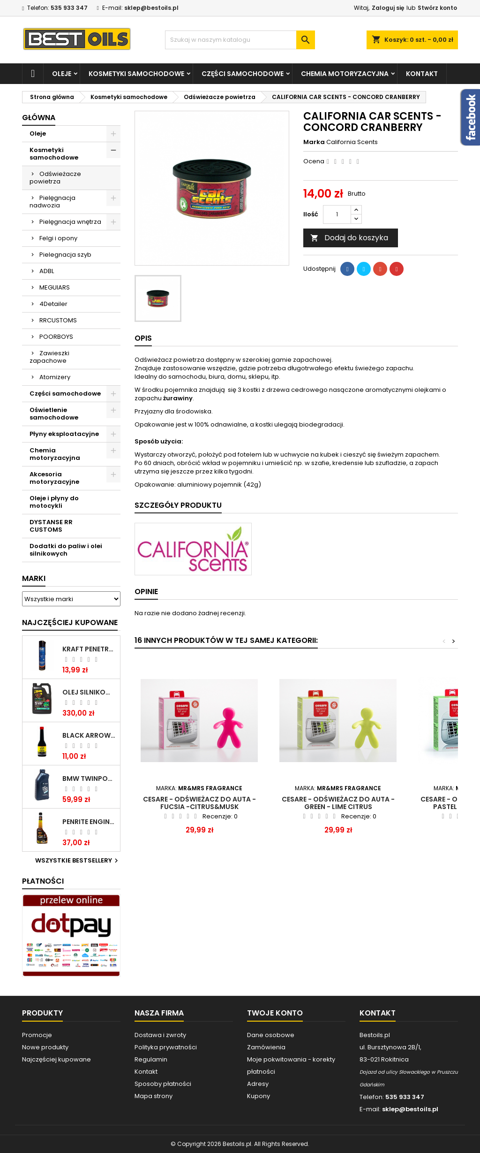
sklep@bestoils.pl (151, 8)
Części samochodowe (243, 73)
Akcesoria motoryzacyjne (54, 478)
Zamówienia (266, 1047)
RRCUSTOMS (58, 320)
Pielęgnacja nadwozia (52, 201)
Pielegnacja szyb (65, 254)
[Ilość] (337, 214)
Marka (314, 142)
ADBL (46, 271)
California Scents (352, 141)
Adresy (258, 1083)
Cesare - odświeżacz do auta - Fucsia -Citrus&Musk (199, 802)
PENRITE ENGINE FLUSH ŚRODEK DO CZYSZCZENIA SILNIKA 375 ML (89, 821)
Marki (33, 578)
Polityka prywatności (166, 1047)
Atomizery (54, 377)
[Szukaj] (240, 40)
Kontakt (422, 73)
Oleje (61, 73)
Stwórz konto (437, 8)
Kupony (258, 1096)
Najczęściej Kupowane (70, 622)
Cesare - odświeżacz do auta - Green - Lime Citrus (338, 802)
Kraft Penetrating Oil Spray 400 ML (89, 649)
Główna (38, 117)
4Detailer (53, 303)
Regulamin (151, 1059)
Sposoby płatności (163, 1083)
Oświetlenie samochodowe (54, 413)
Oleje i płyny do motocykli (54, 502)
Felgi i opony (58, 238)
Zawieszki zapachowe (49, 357)
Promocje (37, 1035)
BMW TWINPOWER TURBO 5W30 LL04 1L (89, 778)
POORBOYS (56, 336)
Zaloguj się (388, 8)
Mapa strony (153, 1096)
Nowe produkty (45, 1047)
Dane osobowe (270, 1035)
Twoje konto (275, 1013)
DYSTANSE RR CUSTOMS (51, 526)
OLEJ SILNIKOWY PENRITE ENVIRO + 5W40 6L (89, 692)
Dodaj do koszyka (349, 237)
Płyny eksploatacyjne (64, 433)
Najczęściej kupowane (56, 1059)
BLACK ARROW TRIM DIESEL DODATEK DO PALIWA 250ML (89, 735)
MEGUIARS (54, 287)
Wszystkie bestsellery (77, 860)
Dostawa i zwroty (160, 1035)
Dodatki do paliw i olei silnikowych (66, 550)
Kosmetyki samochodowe (136, 73)
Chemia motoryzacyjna (345, 73)
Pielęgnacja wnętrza (70, 221)
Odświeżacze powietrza (55, 177)
